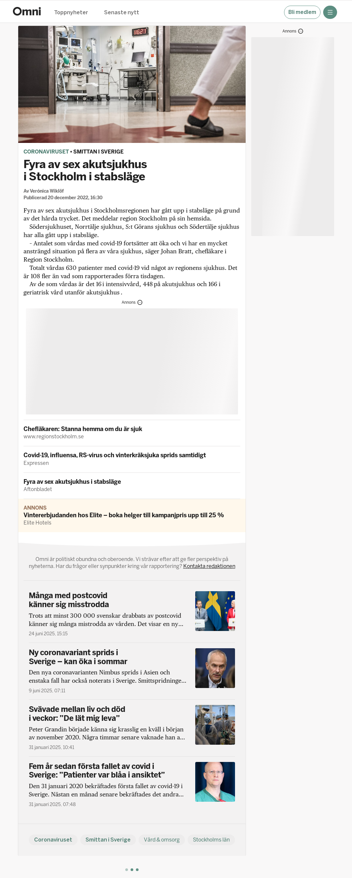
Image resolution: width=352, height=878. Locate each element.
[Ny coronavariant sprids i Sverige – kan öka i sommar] (132, 671)
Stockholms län (211, 840)
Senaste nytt (121, 13)
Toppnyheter (71, 13)
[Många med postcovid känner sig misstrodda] (132, 614)
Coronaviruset (46, 152)
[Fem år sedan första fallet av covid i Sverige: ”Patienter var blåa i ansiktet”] (132, 785)
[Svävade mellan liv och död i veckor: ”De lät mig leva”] (132, 728)
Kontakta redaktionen (209, 566)
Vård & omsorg (162, 840)
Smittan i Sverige (98, 152)
